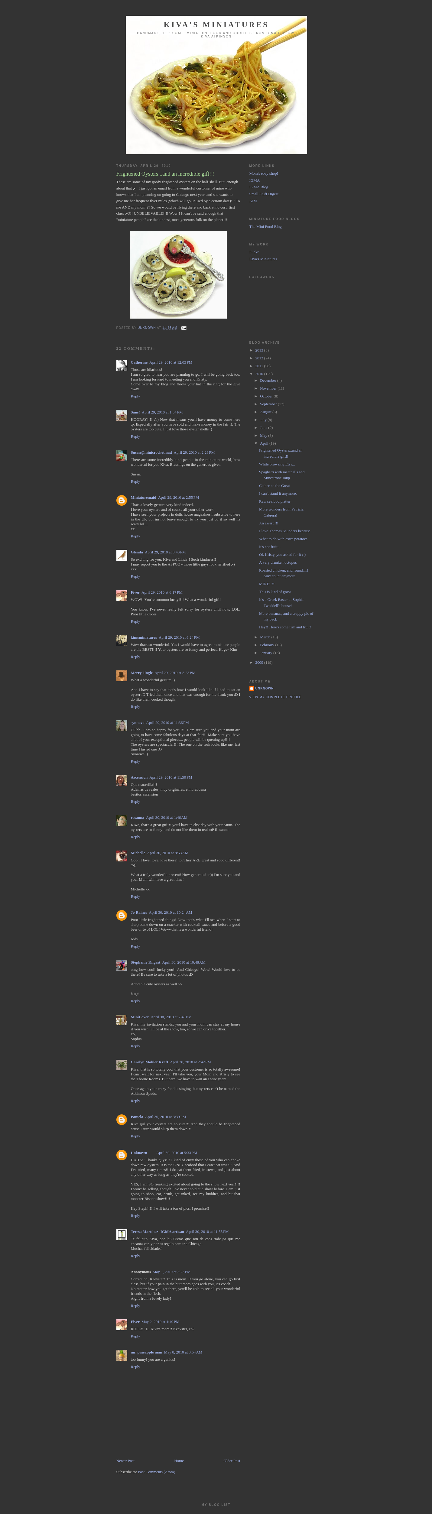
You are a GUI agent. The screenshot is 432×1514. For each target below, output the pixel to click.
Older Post (231, 1460)
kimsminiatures (144, 637)
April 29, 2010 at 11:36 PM (167, 722)
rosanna (138, 817)
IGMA (254, 180)
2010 (259, 373)
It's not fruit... (270, 546)
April (264, 443)
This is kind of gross (275, 591)
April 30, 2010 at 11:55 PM (207, 1231)
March (265, 637)
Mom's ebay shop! (263, 173)
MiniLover (140, 1017)
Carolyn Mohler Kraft (149, 1062)
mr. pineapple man (146, 1352)
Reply (135, 396)
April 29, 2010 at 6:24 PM (179, 637)
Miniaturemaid (143, 497)
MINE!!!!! (267, 584)
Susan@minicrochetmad (151, 452)
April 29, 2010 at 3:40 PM (165, 552)
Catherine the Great (274, 485)
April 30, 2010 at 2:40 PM (171, 1017)
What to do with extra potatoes (283, 539)
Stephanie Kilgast (146, 962)
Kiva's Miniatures (216, 24)
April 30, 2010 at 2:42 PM (190, 1062)
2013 (259, 350)
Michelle (138, 853)
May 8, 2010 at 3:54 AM (183, 1352)
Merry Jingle (142, 672)
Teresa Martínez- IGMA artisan (157, 1231)
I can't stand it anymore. (278, 493)
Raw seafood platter (275, 501)
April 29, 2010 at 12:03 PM (170, 362)
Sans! (135, 412)
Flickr (254, 252)
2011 (259, 366)
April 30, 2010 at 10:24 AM (170, 912)
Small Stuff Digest (264, 194)
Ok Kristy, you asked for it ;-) (282, 554)
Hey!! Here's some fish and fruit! (285, 627)
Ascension (139, 777)
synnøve (138, 722)
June (264, 427)
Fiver (135, 592)
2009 (259, 662)
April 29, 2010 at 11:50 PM (170, 777)
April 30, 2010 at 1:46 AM (166, 817)
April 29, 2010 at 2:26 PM (194, 452)
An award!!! (268, 523)
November (269, 388)
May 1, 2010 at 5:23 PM (172, 1271)
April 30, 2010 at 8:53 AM (167, 853)
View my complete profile (275, 697)
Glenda (137, 552)
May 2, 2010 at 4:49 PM (160, 1321)
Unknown (139, 1152)
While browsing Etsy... (277, 464)
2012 (259, 358)
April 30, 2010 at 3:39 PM (165, 1116)
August (266, 412)
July (264, 419)
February (267, 645)
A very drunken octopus (278, 562)
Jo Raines (139, 912)
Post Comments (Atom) (156, 1472)
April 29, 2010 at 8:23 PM (175, 672)
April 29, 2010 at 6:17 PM (162, 592)
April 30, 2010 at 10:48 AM (184, 962)
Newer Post (125, 1460)
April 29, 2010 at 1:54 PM (162, 412)
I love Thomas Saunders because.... (286, 531)
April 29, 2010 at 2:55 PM (178, 497)
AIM (253, 201)
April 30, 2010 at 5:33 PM (176, 1152)
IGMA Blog (258, 187)
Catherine (139, 362)
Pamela (137, 1116)
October (267, 396)
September (269, 404)
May (264, 435)
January (266, 652)
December (268, 380)
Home (179, 1460)
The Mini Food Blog (265, 226)
